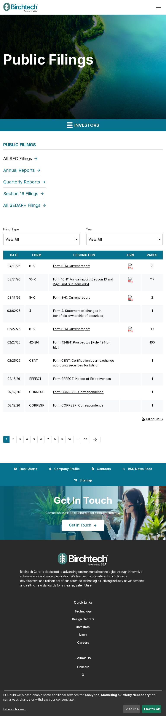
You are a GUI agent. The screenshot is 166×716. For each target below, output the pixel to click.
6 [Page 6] (42, 439)
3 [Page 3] (21, 439)
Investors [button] (83, 125)
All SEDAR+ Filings (21, 205)
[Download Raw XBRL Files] (130, 266)
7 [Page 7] (49, 439)
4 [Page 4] (28, 439)
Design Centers (83, 619)
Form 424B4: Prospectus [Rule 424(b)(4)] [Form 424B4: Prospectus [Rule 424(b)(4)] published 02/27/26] (81, 344)
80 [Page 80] (86, 439)
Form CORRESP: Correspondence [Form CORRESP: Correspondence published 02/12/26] (78, 392)
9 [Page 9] (63, 439)
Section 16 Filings (20, 193)
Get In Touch (80, 525)
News (83, 635)
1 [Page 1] (8, 439)
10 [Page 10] (71, 439)
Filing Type (11, 229)
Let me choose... (14, 709)
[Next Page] (95, 439)
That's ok (151, 709)
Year (89, 229)
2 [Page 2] (14, 439)
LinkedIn (83, 667)
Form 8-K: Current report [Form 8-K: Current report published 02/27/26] (71, 329)
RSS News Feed (137, 469)
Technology (83, 611)
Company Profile (64, 469)
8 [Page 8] (56, 439)
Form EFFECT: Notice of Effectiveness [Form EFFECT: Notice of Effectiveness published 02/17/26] (82, 379)
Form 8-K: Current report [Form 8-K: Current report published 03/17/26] (71, 297)
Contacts (101, 469)
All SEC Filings (17, 158)
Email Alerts (25, 469)
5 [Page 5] (35, 439)
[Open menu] (158, 7)
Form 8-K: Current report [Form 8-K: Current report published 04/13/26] (71, 266)
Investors (83, 627)
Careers (83, 642)
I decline (131, 709)
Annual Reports (19, 170)
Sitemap (83, 480)
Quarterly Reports (21, 182)
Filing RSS (152, 419)
